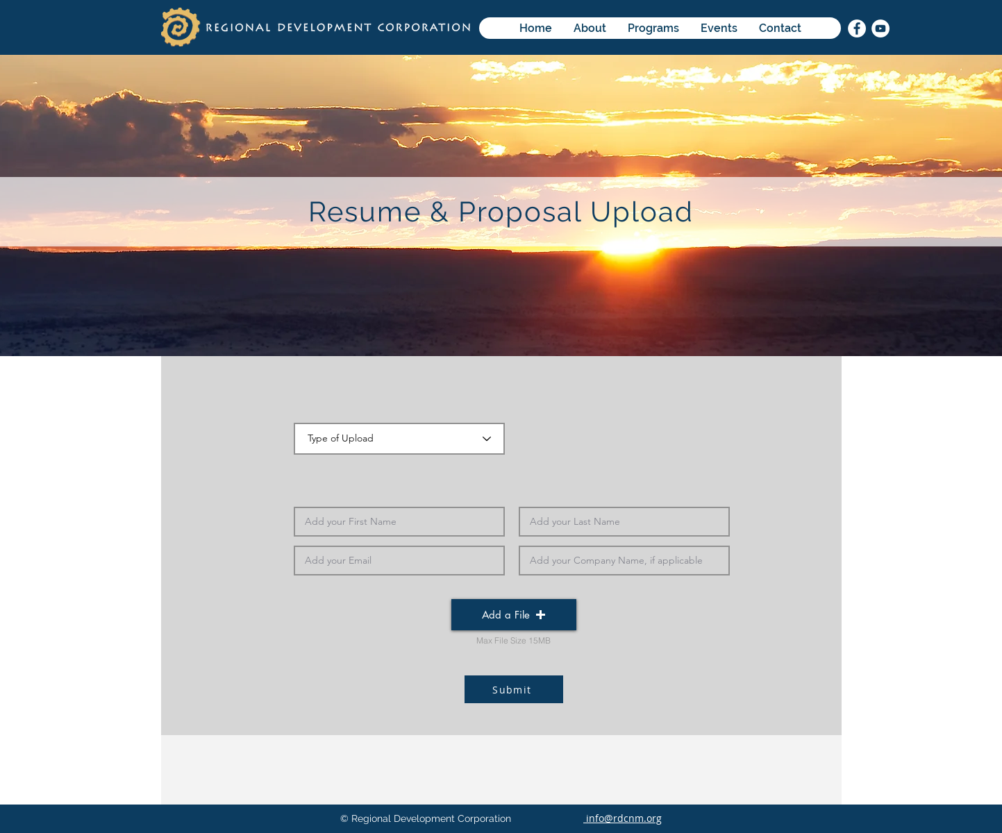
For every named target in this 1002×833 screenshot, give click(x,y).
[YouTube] (880, 28)
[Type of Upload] (399, 439)
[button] (513, 614)
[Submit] (514, 689)
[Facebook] (857, 28)
